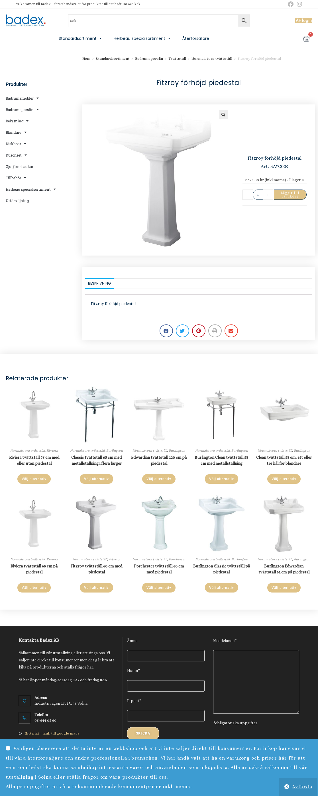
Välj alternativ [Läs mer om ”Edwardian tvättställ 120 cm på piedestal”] (158, 479)
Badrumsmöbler (22, 98)
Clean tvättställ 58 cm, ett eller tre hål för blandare (284, 460)
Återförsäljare (195, 38)
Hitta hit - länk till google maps (52, 733)
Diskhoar (16, 143)
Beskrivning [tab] (99, 283)
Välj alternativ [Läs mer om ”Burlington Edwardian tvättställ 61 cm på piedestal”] (284, 588)
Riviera (52, 450)
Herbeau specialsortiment (142, 38)
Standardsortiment (80, 38)
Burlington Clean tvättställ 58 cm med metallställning (221, 460)
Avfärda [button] (302, 786)
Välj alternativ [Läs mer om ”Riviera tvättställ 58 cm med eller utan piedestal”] (34, 479)
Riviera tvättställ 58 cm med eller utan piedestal (34, 460)
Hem (86, 58)
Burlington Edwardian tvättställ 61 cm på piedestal (283, 569)
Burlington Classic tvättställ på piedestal (221, 569)
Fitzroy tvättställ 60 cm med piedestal (96, 569)
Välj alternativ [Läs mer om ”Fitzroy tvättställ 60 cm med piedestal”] (96, 588)
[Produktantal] (258, 195)
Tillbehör (16, 177)
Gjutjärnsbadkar (19, 166)
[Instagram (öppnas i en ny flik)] (298, 4)
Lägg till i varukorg (290, 194)
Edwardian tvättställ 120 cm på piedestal (159, 460)
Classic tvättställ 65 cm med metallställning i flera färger (96, 460)
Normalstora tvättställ (211, 58)
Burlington (114, 450)
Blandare (16, 132)
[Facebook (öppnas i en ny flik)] (290, 4)
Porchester (177, 559)
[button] (223, 114)
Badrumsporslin (22, 109)
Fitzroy (114, 559)
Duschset (16, 155)
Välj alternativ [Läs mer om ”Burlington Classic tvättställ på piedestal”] (221, 588)
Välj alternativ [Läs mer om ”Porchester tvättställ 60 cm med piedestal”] (158, 588)
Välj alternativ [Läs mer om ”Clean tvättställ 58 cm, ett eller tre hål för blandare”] (284, 479)
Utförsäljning (17, 200)
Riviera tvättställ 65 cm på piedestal (34, 569)
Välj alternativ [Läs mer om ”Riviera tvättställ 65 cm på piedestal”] (34, 588)
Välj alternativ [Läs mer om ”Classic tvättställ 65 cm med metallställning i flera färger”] (96, 479)
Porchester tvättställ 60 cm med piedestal (159, 569)
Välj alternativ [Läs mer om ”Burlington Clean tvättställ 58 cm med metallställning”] (221, 479)
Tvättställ (177, 58)
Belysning (17, 121)
